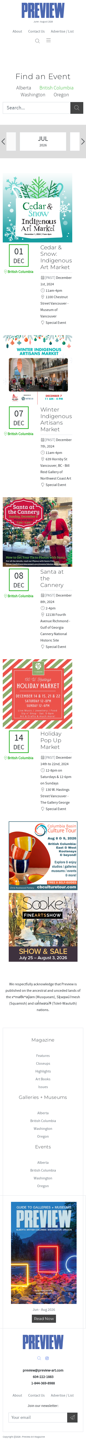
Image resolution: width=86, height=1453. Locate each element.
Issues (43, 1087)
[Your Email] (37, 1417)
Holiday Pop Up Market (51, 740)
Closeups (43, 1063)
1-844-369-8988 (43, 1383)
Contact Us (36, 31)
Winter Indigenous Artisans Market (56, 419)
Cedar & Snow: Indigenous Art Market (56, 257)
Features (43, 1055)
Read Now (44, 1318)
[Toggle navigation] (48, 40)
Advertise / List (62, 31)
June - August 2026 (43, 21)
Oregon (43, 1136)
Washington (43, 1128)
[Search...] (37, 108)
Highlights (43, 1071)
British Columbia (43, 1121)
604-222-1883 (43, 1377)
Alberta (43, 1113)
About (17, 31)
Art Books (43, 1079)
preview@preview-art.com (43, 1370)
